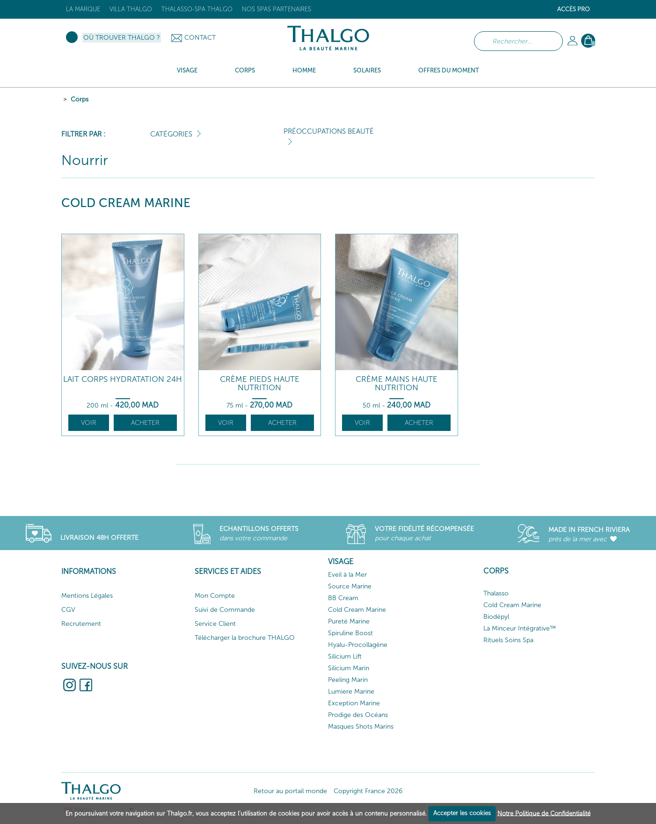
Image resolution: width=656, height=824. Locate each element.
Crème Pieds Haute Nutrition (259, 383)
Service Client (215, 624)
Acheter (145, 423)
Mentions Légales (87, 596)
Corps (79, 99)
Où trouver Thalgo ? (121, 38)
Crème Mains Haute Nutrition (396, 383)
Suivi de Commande (225, 610)
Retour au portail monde (290, 791)
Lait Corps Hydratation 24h (122, 379)
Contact (200, 38)
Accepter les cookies (462, 813)
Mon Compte (215, 596)
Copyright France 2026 (368, 791)
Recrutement (81, 624)
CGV (68, 610)
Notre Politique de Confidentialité (543, 813)
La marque (83, 9)
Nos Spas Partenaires (276, 9)
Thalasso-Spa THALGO (197, 9)
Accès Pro (573, 9)
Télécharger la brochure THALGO (245, 638)
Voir (88, 423)
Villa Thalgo (130, 9)
